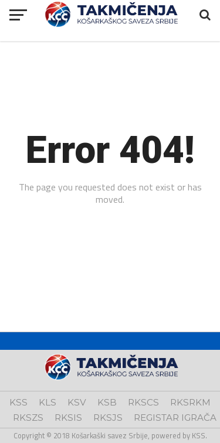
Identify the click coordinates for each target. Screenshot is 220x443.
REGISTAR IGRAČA (175, 417)
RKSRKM (190, 402)
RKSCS (143, 402)
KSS (18, 402)
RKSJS (108, 417)
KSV (76, 402)
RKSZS (28, 417)
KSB (107, 402)
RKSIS (68, 417)
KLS (47, 402)
